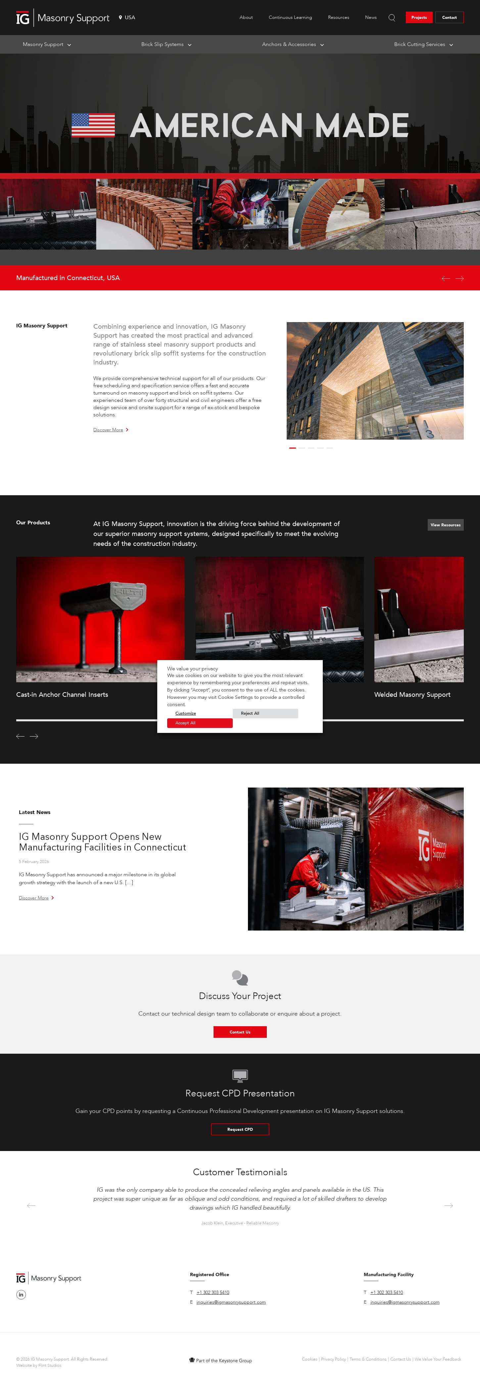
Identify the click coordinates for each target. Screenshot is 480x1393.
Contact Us (240, 1032)
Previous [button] (31, 1206)
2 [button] (302, 448)
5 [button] (329, 448)
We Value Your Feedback (438, 1359)
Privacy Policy (333, 1359)
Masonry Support (43, 44)
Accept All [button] (185, 723)
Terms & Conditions (368, 1359)
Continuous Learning (290, 17)
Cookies (309, 1359)
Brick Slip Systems (162, 44)
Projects (419, 17)
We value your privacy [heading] (192, 668)
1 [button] (292, 448)
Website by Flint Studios (39, 1366)
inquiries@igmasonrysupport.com (231, 1302)
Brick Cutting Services (419, 44)
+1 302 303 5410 (213, 1292)
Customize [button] (185, 713)
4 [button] (320, 448)
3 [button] (311, 448)
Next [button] (449, 1206)
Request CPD (240, 1129)
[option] (240, 172)
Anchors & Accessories (289, 44)
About (246, 17)
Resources (338, 17)
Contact (449, 17)
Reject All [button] (250, 713)
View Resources (446, 525)
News (371, 17)
